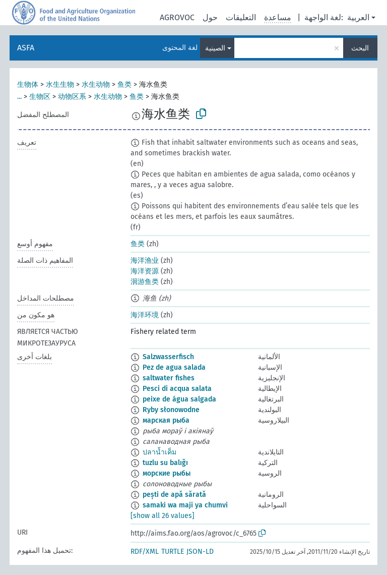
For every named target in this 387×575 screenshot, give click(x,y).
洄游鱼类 (145, 281)
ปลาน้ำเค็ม (159, 452)
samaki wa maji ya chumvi (185, 505)
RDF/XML (145, 551)
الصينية (215, 48)
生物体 (27, 84)
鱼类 (124, 84)
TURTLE (172, 551)
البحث (360, 48)
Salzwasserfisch (168, 357)
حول (210, 17)
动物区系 (72, 96)
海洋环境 (145, 315)
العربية (358, 17)
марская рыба (166, 420)
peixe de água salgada (179, 399)
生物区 (39, 96)
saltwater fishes (169, 378)
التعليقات (241, 17)
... (19, 96)
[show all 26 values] (163, 515)
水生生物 (60, 84)
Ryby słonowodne (171, 410)
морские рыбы (166, 473)
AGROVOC (177, 17)
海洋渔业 (145, 260)
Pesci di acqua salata (177, 388)
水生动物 (96, 84)
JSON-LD (200, 551)
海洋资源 (145, 271)
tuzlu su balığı (165, 462)
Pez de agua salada (174, 367)
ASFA (25, 47)
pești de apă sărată (174, 494)
